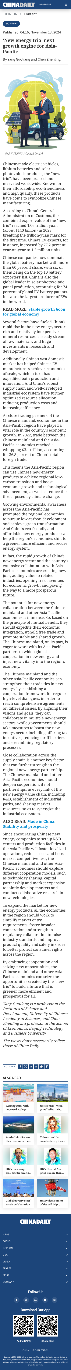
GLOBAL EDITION (40, 1350)
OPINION (10, 14)
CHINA (26, 1350)
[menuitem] (45, 5)
